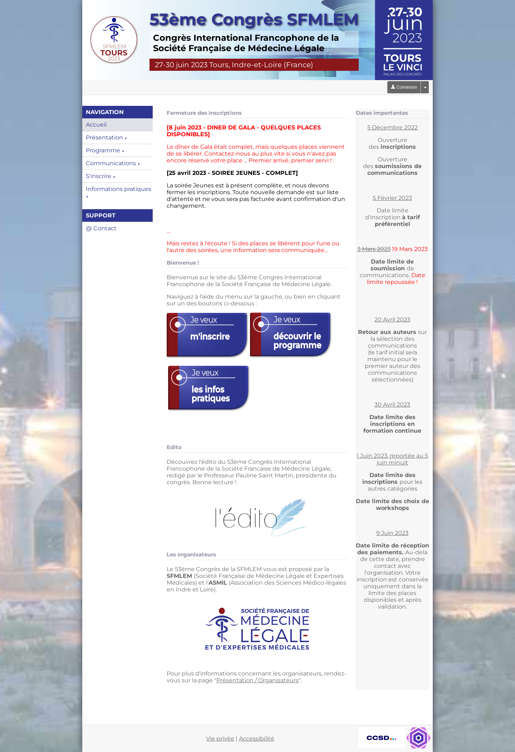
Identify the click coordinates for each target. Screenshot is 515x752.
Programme (105, 150)
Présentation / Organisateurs (257, 680)
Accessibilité (256, 738)
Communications (113, 163)
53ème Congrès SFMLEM (254, 19)
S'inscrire (101, 176)
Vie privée (220, 738)
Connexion (404, 87)
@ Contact (101, 228)
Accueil (96, 124)
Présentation (106, 137)
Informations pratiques (118, 192)
